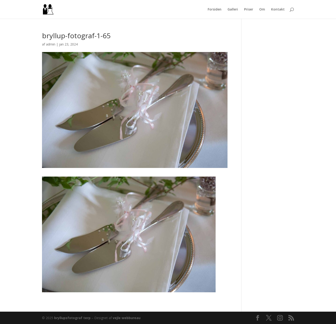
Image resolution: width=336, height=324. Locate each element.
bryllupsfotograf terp (72, 318)
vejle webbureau (126, 318)
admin (50, 44)
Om (262, 9)
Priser (248, 9)
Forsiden (214, 9)
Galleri (233, 9)
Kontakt (278, 9)
